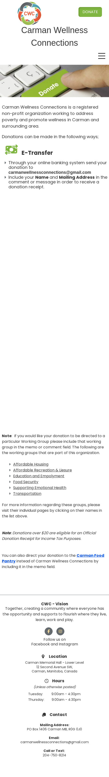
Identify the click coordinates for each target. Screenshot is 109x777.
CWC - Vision (54, 604)
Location (58, 656)
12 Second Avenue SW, (54, 667)
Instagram (68, 644)
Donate (90, 12)
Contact (58, 714)
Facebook (41, 644)
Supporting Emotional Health (39, 487)
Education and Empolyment (38, 476)
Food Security (25, 482)
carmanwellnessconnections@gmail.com (54, 742)
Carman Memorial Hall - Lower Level (54, 662)
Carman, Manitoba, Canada (54, 671)
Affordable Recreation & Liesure (42, 470)
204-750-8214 (54, 755)
